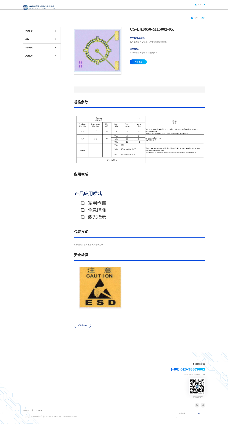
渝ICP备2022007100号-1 (56, 421)
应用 (149, 5)
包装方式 (127, 89)
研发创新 (161, 5)
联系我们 (176, 5)
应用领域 (106, 89)
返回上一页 (84, 328)
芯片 (195, 18)
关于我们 (122, 5)
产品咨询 (140, 63)
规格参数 (84, 89)
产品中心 (136, 5)
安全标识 (149, 89)
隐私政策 (41, 415)
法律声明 (27, 415)
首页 (110, 5)
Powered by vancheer (74, 421)
